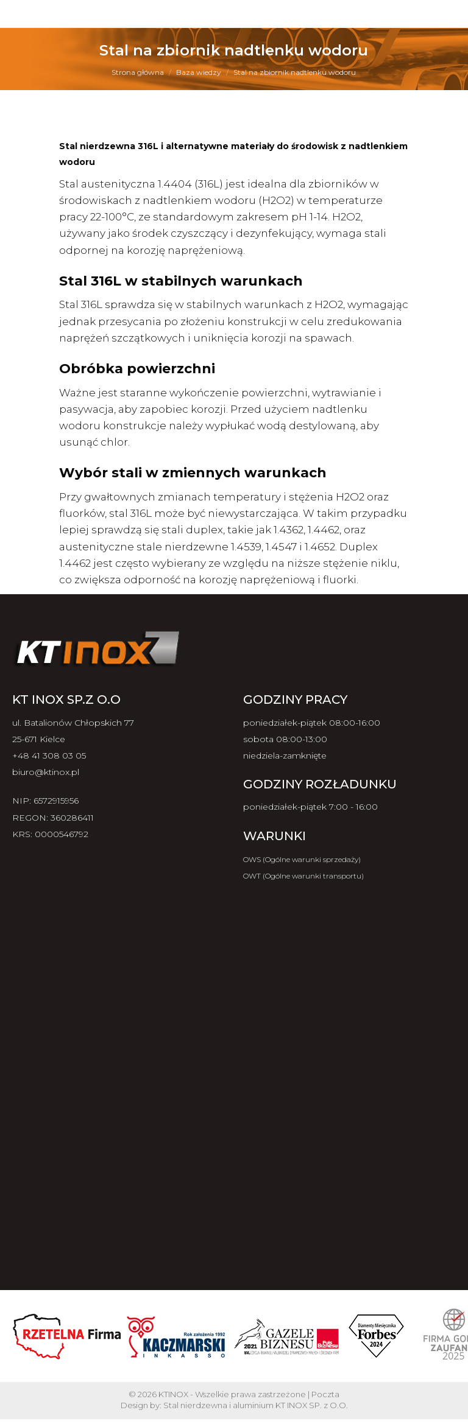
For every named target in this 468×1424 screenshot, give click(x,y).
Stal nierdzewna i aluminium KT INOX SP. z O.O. (255, 1405)
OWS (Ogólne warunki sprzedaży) (302, 859)
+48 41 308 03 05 (49, 755)
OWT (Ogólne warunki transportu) (303, 875)
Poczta (325, 1394)
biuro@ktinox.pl (45, 771)
